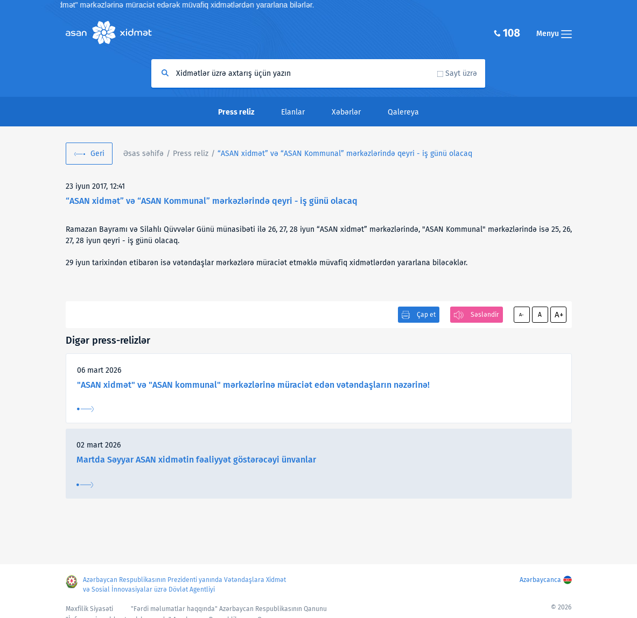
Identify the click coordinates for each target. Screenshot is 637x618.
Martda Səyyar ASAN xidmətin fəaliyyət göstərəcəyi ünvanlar (196, 459)
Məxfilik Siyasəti (89, 609)
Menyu (554, 33)
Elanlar (293, 112)
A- (521, 314)
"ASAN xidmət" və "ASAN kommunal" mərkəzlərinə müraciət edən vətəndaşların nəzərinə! (253, 385)
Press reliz (190, 153)
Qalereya (403, 112)
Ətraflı (85, 409)
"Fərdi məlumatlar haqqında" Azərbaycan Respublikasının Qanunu (229, 609)
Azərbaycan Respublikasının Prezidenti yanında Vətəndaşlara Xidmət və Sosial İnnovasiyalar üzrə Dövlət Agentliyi (184, 584)
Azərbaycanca (540, 580)
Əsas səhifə (143, 153)
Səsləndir (485, 314)
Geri (97, 153)
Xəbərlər (346, 112)
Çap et (426, 314)
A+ (559, 314)
